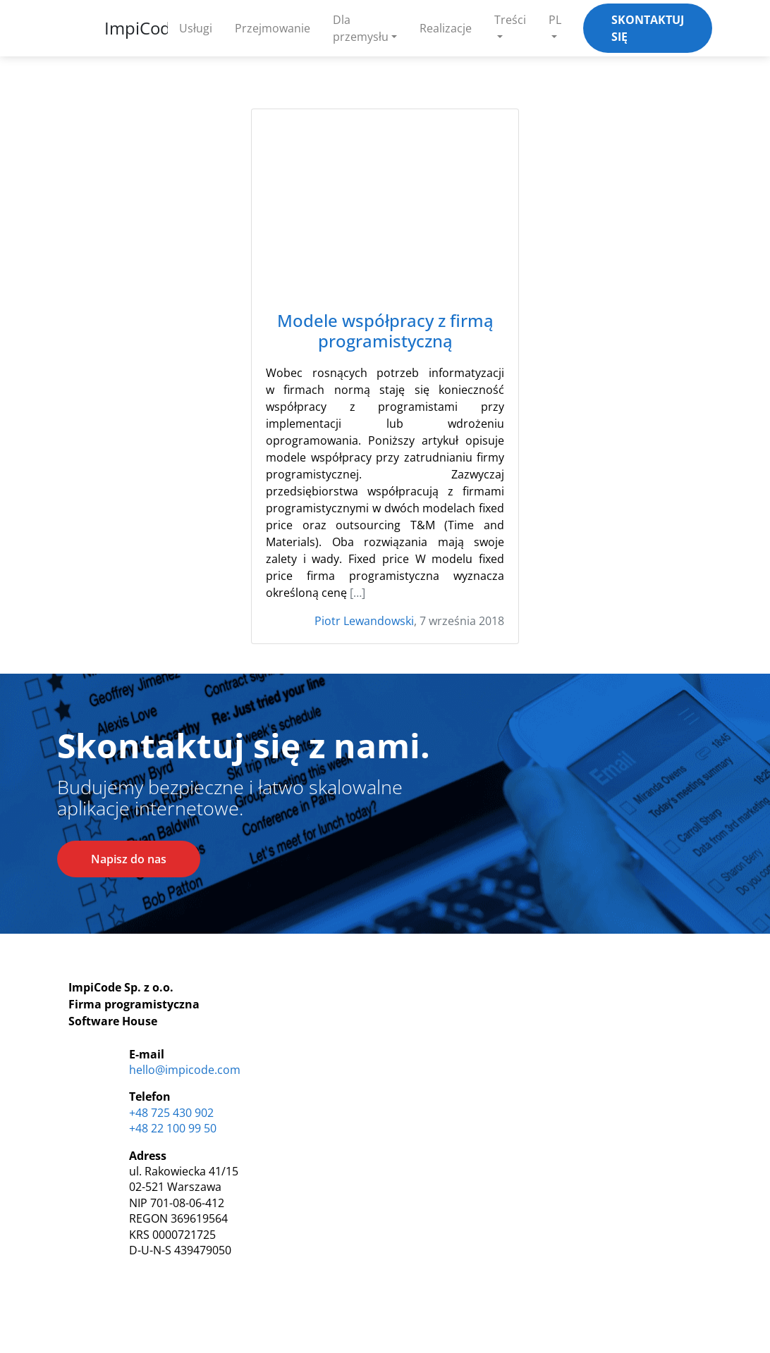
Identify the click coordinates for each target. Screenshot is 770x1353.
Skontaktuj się (647, 28)
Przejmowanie (272, 28)
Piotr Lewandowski (364, 621)
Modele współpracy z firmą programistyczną (385, 331)
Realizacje (446, 28)
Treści (510, 19)
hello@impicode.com (184, 1069)
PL (555, 19)
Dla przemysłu (361, 28)
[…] (357, 592)
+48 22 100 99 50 (172, 1128)
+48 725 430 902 (171, 1112)
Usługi (195, 28)
